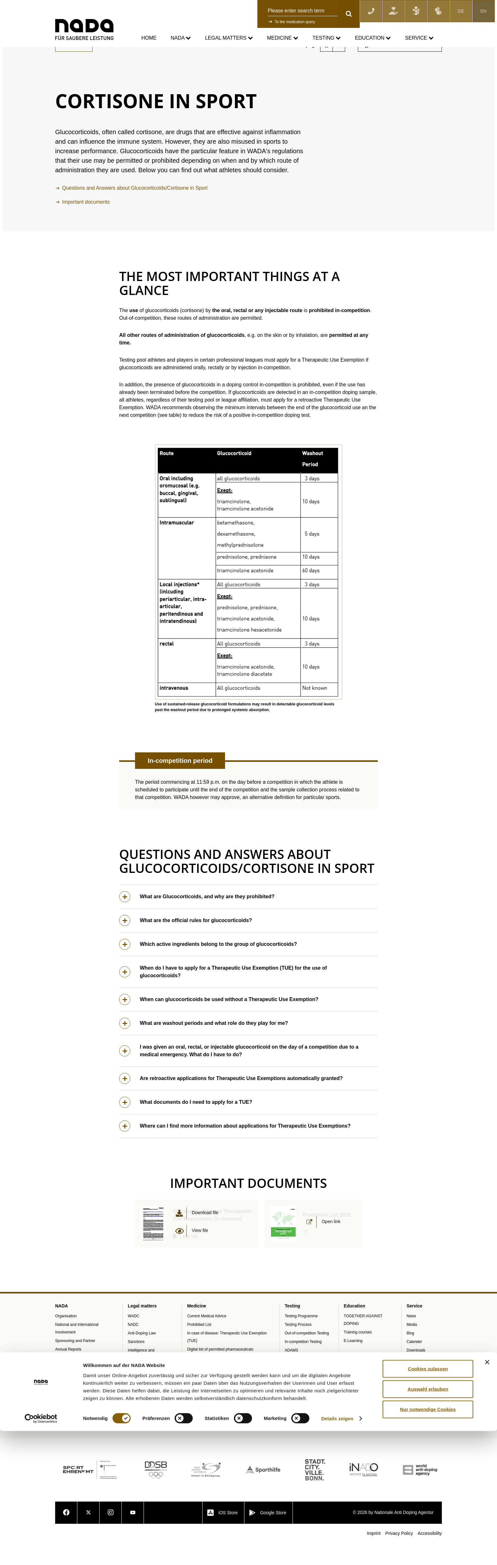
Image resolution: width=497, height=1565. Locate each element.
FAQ (410, 1405)
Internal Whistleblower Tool (77, 1388)
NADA (181, 38)
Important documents (86, 223)
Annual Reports (68, 1371)
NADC (133, 1346)
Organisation (66, 1338)
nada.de (62, 51)
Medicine (283, 38)
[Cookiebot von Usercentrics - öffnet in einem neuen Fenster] (41, 1552)
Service (419, 38)
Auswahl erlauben (428, 1522)
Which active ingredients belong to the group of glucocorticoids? (208, 966)
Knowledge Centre (422, 1397)
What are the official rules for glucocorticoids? (185, 942)
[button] (248, 594)
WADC (133, 1338)
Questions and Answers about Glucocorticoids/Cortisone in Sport (135, 210)
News (411, 1338)
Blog (410, 1355)
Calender (414, 1363)
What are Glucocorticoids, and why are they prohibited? (196, 918)
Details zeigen (337, 1552)
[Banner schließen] (487, 1496)
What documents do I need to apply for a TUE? (185, 1124)
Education (373, 38)
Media (412, 1346)
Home (149, 38)
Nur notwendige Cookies (428, 1543)
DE (461, 11)
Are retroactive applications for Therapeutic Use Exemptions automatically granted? (231, 1100)
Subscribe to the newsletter (399, 67)
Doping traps (198, 1388)
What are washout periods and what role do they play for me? (203, 1045)
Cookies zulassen (428, 1502)
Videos (412, 1414)
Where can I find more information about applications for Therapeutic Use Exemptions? (235, 1148)
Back (74, 67)
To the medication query (295, 22)
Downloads (416, 1372)
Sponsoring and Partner (75, 1362)
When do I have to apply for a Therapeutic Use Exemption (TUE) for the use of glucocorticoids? (223, 993)
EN (484, 11)
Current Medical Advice (125, 51)
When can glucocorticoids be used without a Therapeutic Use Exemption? (219, 1021)
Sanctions (136, 1363)
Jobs (411, 1431)
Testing (327, 38)
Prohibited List (199, 1346)
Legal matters (229, 38)
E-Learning (353, 1362)
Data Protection (141, 1388)
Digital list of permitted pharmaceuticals (220, 1371)
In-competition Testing (303, 1363)
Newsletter (416, 1422)
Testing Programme (301, 1338)
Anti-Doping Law (142, 1355)
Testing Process (298, 1346)
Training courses (358, 1354)
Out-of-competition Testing (307, 1355)
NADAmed (196, 1380)
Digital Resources (421, 1439)
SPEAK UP (64, 1380)
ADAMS (291, 1372)
